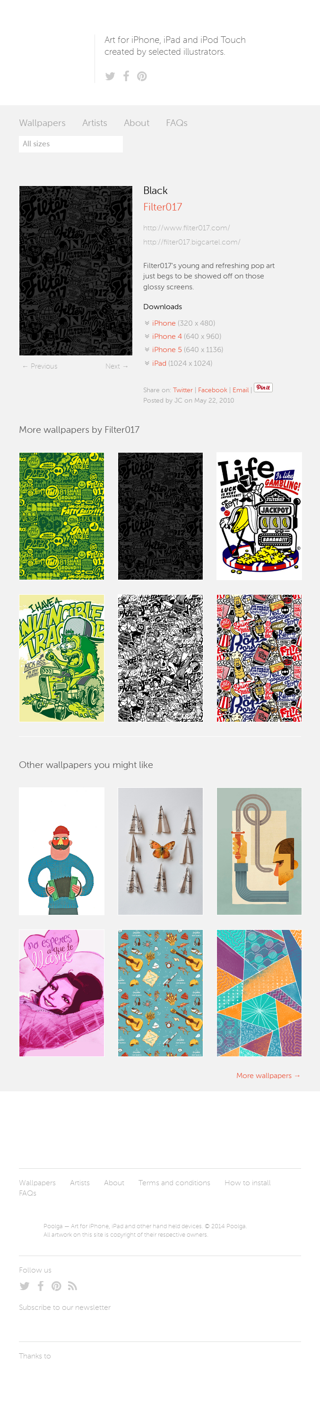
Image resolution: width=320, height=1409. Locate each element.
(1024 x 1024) (182, 364)
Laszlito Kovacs (35, 1378)
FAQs (177, 123)
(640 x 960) (186, 337)
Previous (44, 366)
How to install (248, 1183)
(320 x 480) (183, 324)
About (136, 123)
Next (112, 366)
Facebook (212, 390)
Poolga (57, 52)
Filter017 (162, 207)
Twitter (183, 390)
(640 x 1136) (187, 350)
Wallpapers (42, 123)
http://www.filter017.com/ (186, 228)
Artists (94, 123)
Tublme (107, 1378)
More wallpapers (264, 1076)
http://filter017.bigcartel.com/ (192, 242)
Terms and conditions (174, 1183)
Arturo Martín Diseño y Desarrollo (68, 1378)
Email (241, 390)
